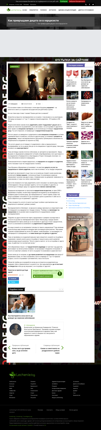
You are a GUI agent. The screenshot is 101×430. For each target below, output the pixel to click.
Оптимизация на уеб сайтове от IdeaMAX (21, 425)
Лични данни (73, 410)
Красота (75, 388)
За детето (33, 384)
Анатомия (55, 395)
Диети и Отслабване (79, 384)
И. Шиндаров (13, 104)
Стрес (11, 395)
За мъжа (11, 384)
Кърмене (75, 386)
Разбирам (63, 1)
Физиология (76, 395)
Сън (74, 393)
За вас (24, 10)
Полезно (43, 10)
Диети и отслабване (86, 10)
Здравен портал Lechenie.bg (16, 24)
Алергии (11, 393)
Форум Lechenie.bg (57, 397)
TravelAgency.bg (27, 416)
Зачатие (11, 386)
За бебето (55, 384)
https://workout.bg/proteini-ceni (77, 203)
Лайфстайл (12, 390)
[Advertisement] (50, 43)
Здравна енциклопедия (67, 10)
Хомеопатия (34, 390)
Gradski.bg (12, 416)
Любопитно (33, 10)
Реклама (26, 4)
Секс (32, 388)
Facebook (12, 278)
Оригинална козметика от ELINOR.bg (79, 208)
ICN (45, 425)
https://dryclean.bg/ (74, 205)
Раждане (54, 386)
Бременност (34, 386)
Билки (53, 393)
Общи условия (60, 410)
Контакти (33, 4)
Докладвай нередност (43, 276)
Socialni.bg (19, 416)
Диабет (75, 390)
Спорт (32, 393)
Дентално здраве (57, 390)
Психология (34, 395)
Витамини (12, 397)
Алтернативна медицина (59, 388)
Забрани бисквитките (77, 1)
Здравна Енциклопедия (58, 381)
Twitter (12, 282)
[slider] (13, 275)
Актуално (52, 10)
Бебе (10, 388)
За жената (76, 381)
